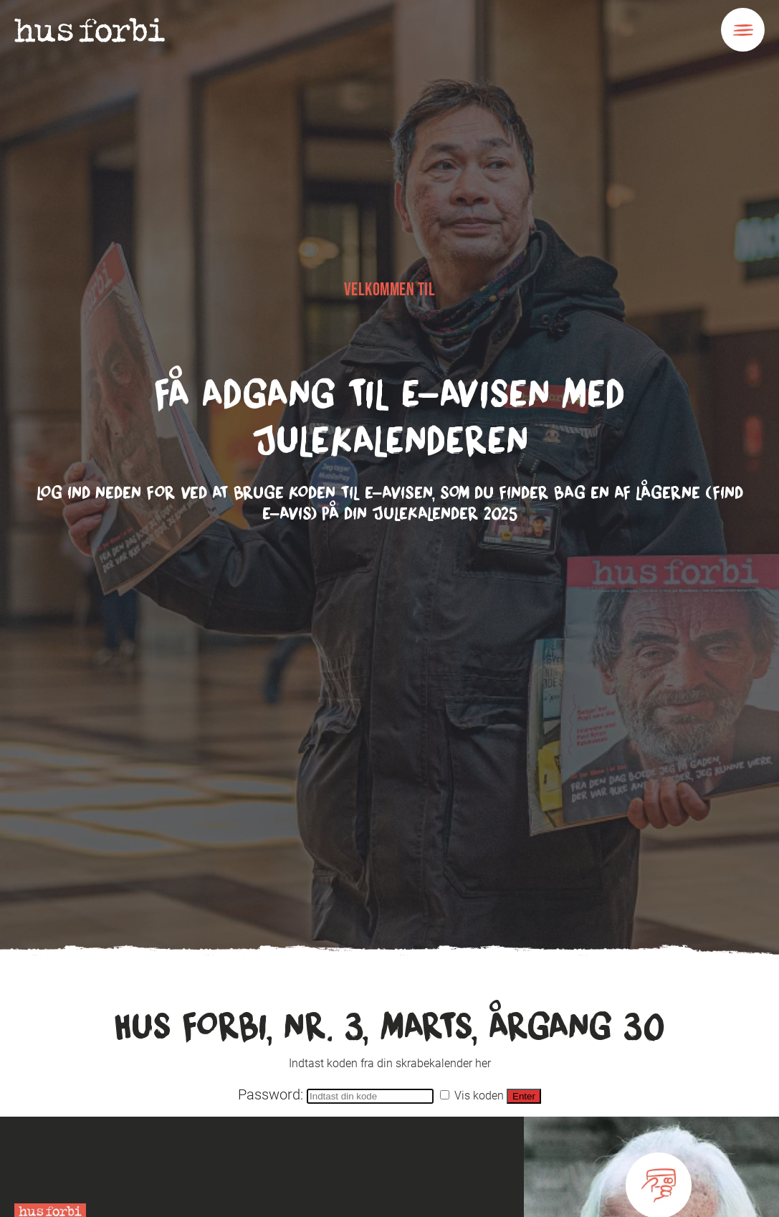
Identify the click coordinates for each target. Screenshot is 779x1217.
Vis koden (472, 1095)
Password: (337, 1094)
